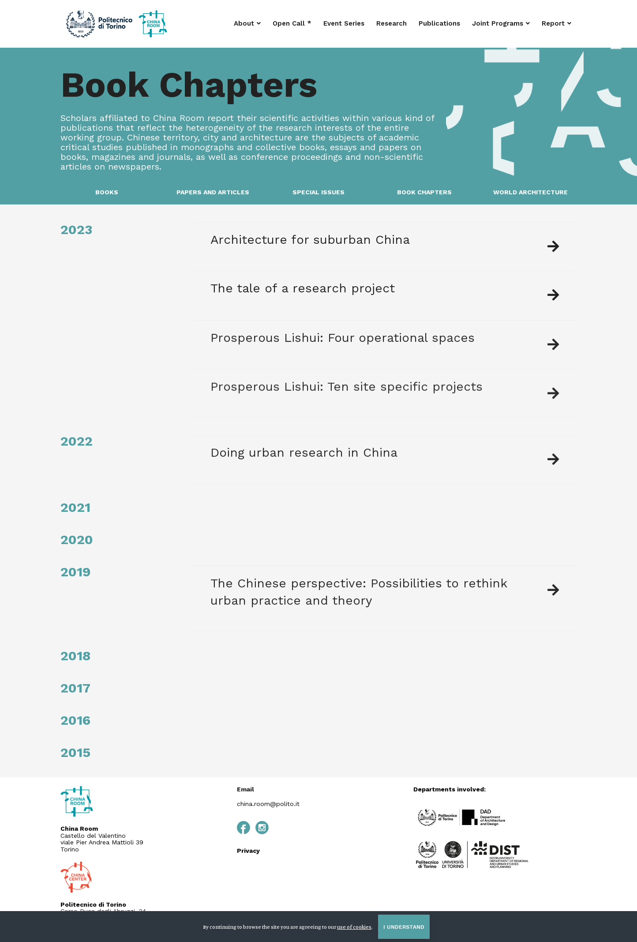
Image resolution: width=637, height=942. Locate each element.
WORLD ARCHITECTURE (530, 192)
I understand (403, 927)
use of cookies (354, 926)
